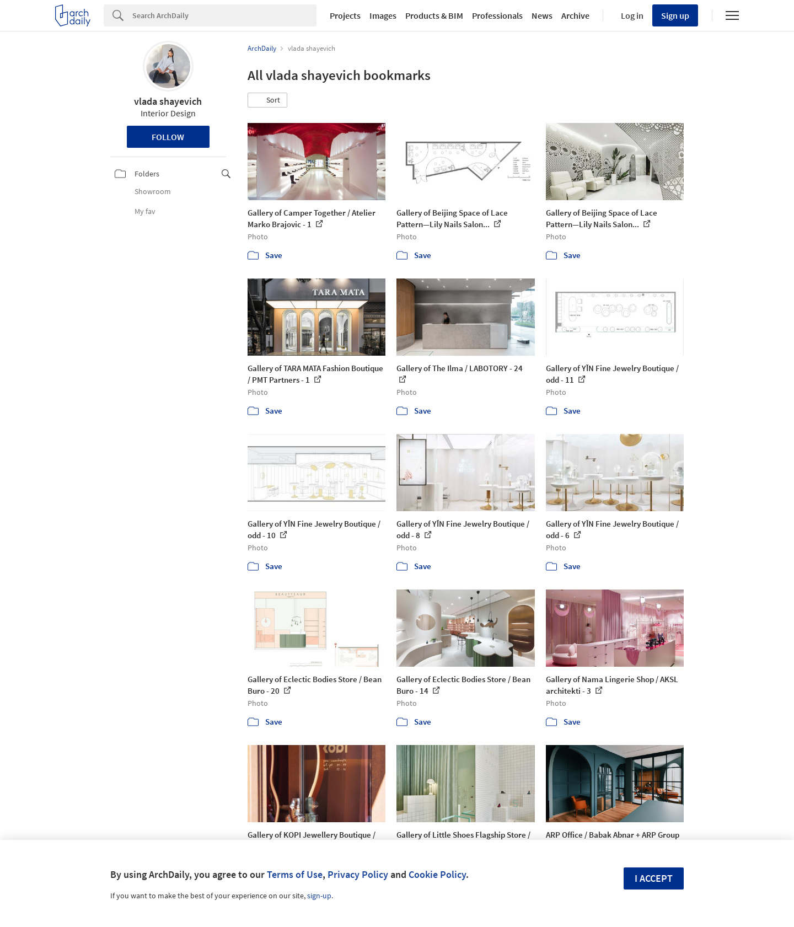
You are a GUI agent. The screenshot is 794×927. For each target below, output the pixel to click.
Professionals (497, 15)
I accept (654, 878)
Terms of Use (295, 874)
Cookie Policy (437, 874)
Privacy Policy (358, 874)
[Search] (224, 15)
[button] (267, 100)
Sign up (675, 15)
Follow (168, 136)
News (542, 15)
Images (382, 15)
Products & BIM (434, 15)
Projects (345, 15)
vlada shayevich (168, 101)
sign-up (319, 896)
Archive (575, 15)
